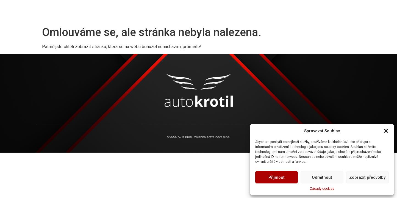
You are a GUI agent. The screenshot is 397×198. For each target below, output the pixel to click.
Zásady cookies (322, 189)
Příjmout (276, 177)
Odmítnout (322, 177)
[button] (386, 131)
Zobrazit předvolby (367, 177)
